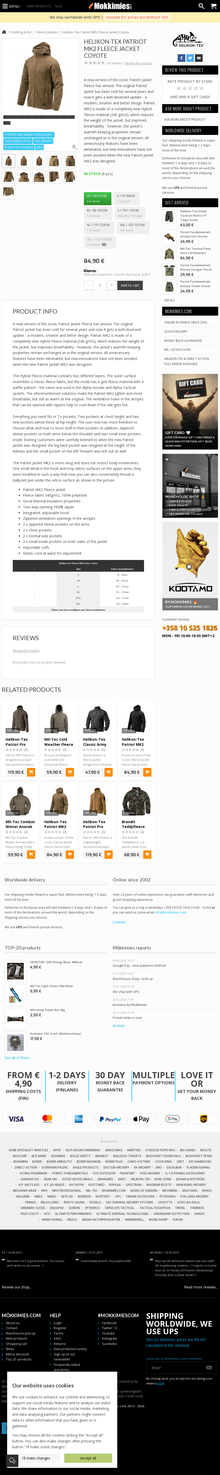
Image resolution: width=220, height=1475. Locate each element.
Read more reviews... (201, 1287)
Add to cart (130, 285)
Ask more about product (185, 119)
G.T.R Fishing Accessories (185, 1173)
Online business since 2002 (185, 322)
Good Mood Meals (77, 1179)
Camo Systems (138, 1161)
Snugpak (57, 1208)
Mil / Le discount (177, 349)
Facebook (109, 1323)
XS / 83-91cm (97, 199)
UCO (47, 1214)
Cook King (163, 1161)
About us (13, 1323)
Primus (30, 1202)
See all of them (17, 1057)
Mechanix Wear (24, 1190)
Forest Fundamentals (70, 1173)
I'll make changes (36, 1458)
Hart (122, 1179)
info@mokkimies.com (170, 912)
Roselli (95, 1202)
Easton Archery (116, 1167)
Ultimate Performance (73, 1214)
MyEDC (207, 1190)
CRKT (180, 1161)
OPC (118, 1196)
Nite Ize (67, 1196)
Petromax (168, 1196)
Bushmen (21, 1161)
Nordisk (84, 1196)
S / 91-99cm (126, 199)
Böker (37, 1161)
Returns (60, 1344)
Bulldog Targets (127, 1156)
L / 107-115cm (130, 213)
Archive (119, 1025)
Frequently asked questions (67, 1367)
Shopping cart (16, 1344)
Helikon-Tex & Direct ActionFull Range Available (186, 361)
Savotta (165, 1202)
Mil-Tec (91, 1190)
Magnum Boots (159, 1185)
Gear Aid (50, 1179)
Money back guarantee (183, 341)
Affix (57, 1150)
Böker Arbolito (59, 1161)
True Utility (29, 1214)
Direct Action (26, 1167)
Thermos (197, 1208)
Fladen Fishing (198, 1167)
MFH (44, 1190)
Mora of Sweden (144, 1190)
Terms (58, 1333)
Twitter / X (109, 1328)
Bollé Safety (80, 1156)
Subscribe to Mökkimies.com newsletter (174, 1358)
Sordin (74, 1208)
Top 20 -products (19, 1359)
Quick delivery (175, 331)
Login (58, 1323)
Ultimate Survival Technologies (122, 1214)
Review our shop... (17, 1287)
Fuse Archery (150, 1173)
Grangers (105, 1179)
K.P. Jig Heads (54, 1185)
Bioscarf (20, 1156)
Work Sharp (158, 1219)
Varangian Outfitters (171, 1214)
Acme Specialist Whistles (28, 1150)
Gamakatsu (29, 1179)
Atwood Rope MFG (160, 1150)
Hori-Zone (162, 1179)
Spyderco (92, 1208)
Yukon (177, 1219)
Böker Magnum (89, 1161)
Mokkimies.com (114, 1190)
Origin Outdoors (140, 1196)
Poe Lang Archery (194, 1196)
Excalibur (174, 1167)
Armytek (133, 1150)
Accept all (88, 1458)
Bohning (58, 1156)
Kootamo (96, 1185)
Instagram (109, 1338)
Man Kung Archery (191, 1185)
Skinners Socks (33, 1208)
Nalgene (23, 1196)
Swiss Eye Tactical (119, 1208)
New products (39, 6)
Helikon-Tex (140, 1179)
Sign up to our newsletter (64, 1356)
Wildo (72, 1219)
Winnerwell (134, 1219)
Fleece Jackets (47, 32)
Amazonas (113, 1150)
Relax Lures (50, 1202)
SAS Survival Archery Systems (129, 1202)
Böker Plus (114, 1161)
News (10, 1349)
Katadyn (76, 1185)
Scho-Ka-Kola (188, 1202)
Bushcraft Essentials (163, 1156)
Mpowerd (169, 1190)
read (160, 1383)
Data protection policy (70, 1349)
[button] (6, 117)
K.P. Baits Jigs (29, 1185)
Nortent (103, 1196)
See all (169, 300)
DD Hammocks (200, 1161)
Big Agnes (188, 1150)
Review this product (138, 63)
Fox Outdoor (104, 1173)
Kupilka (115, 1185)
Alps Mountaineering (83, 1150)
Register (60, 1328)
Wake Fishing (52, 1219)
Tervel (180, 1208)
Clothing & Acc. (21, 32)
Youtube (108, 1333)
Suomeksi (109, 1344)
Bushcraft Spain (199, 1156)
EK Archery (142, 1167)
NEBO (38, 1196)
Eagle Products (86, 1167)
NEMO (51, 1196)
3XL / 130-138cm (100, 242)
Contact (119, 922)
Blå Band (39, 1156)
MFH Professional (66, 1190)
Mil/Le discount (17, 1354)
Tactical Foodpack (154, 1208)
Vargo (199, 1214)
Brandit (101, 1156)
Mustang (189, 1190)
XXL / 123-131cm (133, 228)
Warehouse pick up (20, 1333)
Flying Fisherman (33, 1173)
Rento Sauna (74, 1202)
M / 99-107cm (98, 213)
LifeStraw (133, 1185)
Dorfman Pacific (55, 1167)
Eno (159, 1167)
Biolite (205, 1150)
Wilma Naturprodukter (101, 1219)
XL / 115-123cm (99, 228)
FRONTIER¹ (127, 1173)
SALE (58, 6)
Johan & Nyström (190, 1179)
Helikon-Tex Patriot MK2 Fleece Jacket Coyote (95, 32)
